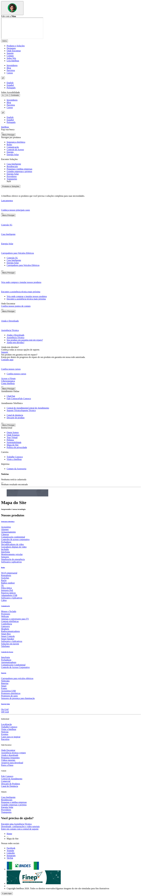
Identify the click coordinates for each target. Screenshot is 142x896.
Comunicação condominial (13, 537)
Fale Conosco (7, 776)
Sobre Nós (11, 58)
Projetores (5, 614)
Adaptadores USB (9, 595)
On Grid (4, 709)
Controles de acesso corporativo (15, 539)
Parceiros (5, 739)
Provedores (6, 810)
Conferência (6, 624)
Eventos (4, 734)
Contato (10, 56)
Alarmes (5, 529)
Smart (3, 686)
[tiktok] (10, 858)
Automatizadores (8, 662)
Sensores (5, 557)
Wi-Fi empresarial (9, 573)
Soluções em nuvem (10, 644)
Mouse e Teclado (8, 611)
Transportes (6, 812)
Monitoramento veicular (12, 554)
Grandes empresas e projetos (14, 805)
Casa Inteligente (8, 797)
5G (2, 585)
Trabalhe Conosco (9, 727)
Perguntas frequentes (10, 757)
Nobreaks (5, 681)
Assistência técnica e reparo (13, 753)
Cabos (4, 600)
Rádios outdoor (8, 583)
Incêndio (5, 549)
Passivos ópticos (8, 593)
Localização (6, 724)
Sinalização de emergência (13, 559)
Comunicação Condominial (13, 665)
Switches (5, 578)
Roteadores (6, 575)
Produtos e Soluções (16, 46)
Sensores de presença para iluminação (18, 698)
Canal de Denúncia (9, 786)
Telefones (5, 646)
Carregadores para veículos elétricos (17, 678)
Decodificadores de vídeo (12, 544)
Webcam (5, 616)
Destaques (11, 48)
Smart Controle (8, 636)
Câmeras (5, 534)
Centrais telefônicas (10, 621)
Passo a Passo (7, 765)
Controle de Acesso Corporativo (15, 667)
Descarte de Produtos (10, 784)
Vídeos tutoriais (8, 760)
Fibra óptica (6, 588)
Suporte (10, 53)
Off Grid (5, 712)
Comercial (5, 781)
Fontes (4, 688)
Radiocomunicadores (10, 631)
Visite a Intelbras (8, 729)
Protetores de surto (9, 696)
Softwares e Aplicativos (11, 598)
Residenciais (6, 800)
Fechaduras (6, 542)
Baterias (4, 683)
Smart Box (6, 634)
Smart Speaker (7, 639)
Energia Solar (7, 807)
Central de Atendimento (11, 779)
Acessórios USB (8, 691)
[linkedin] (11, 853)
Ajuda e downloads (9, 755)
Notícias (4, 732)
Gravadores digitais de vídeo (14, 547)
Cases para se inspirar (10, 737)
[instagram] (11, 855)
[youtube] (10, 850)
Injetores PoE (7, 590)
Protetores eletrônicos (10, 693)
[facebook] (11, 848)
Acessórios (6, 527)
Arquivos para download (12, 762)
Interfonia (5, 552)
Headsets (5, 629)
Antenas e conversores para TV (15, 619)
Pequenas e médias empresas (14, 802)
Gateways (5, 626)
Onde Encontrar (14, 51)
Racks (4, 580)
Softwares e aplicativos (11, 562)
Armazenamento (8, 532)
